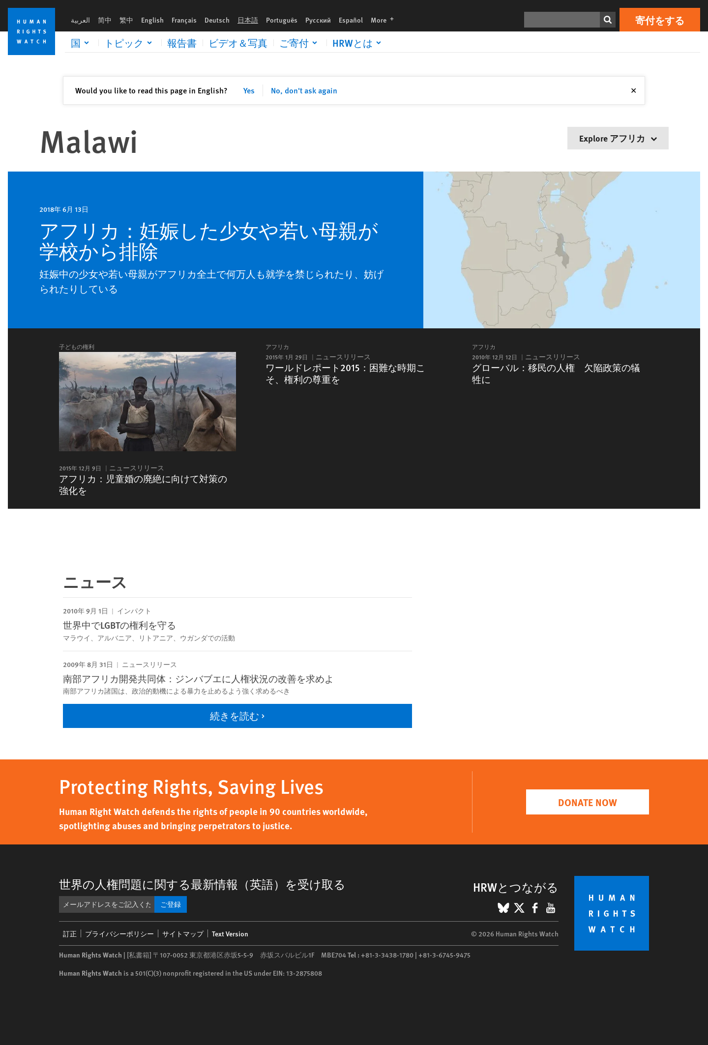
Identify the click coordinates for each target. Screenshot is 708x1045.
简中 (105, 20)
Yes (249, 90)
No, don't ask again (304, 90)
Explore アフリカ (618, 138)
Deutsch (217, 20)
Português (281, 20)
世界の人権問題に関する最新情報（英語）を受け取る (202, 883)
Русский (318, 20)
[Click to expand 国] (81, 42)
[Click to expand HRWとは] (358, 42)
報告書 (182, 43)
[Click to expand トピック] (129, 42)
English (152, 20)
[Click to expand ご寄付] (300, 42)
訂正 (70, 933)
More (385, 20)
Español (351, 20)
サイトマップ (183, 933)
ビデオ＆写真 (237, 43)
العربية (80, 20)
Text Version (230, 933)
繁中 (126, 20)
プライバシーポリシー (119, 933)
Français (184, 20)
